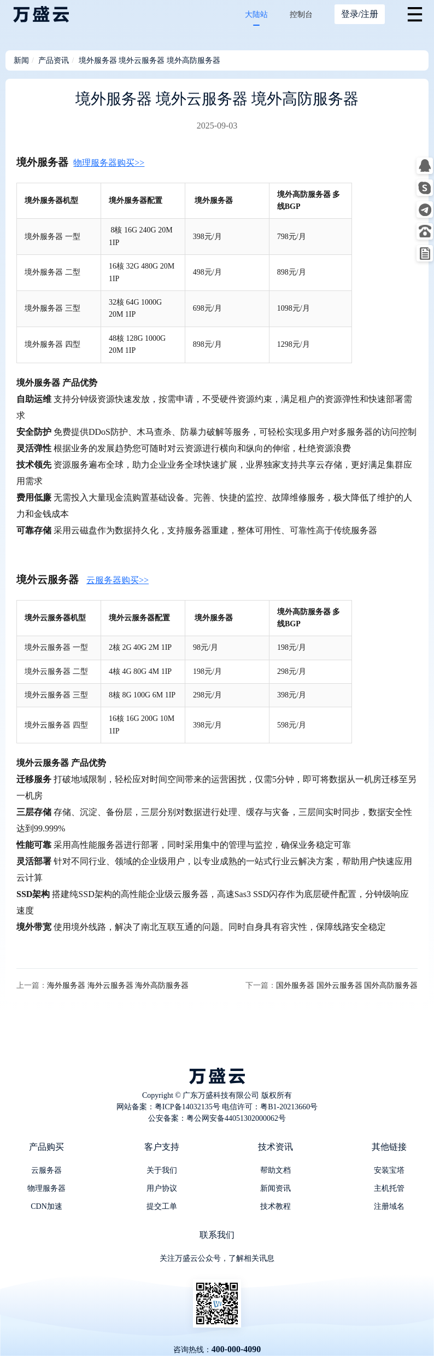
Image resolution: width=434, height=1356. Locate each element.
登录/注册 (359, 14)
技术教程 (275, 1206)
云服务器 (46, 1170)
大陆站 (256, 14)
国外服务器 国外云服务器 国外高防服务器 (347, 985)
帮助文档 (275, 1170)
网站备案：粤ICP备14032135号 (168, 1107)
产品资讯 (53, 60)
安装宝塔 (389, 1170)
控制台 (301, 14)
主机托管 (389, 1188)
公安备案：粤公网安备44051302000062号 (217, 1118)
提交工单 (161, 1206)
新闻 (21, 60)
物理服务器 (46, 1188)
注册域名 (389, 1206)
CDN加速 (46, 1206)
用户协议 (161, 1188)
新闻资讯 (275, 1188)
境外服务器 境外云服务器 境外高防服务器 (149, 60)
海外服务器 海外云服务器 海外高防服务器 (118, 985)
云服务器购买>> (117, 580)
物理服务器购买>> (108, 162)
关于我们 (161, 1170)
